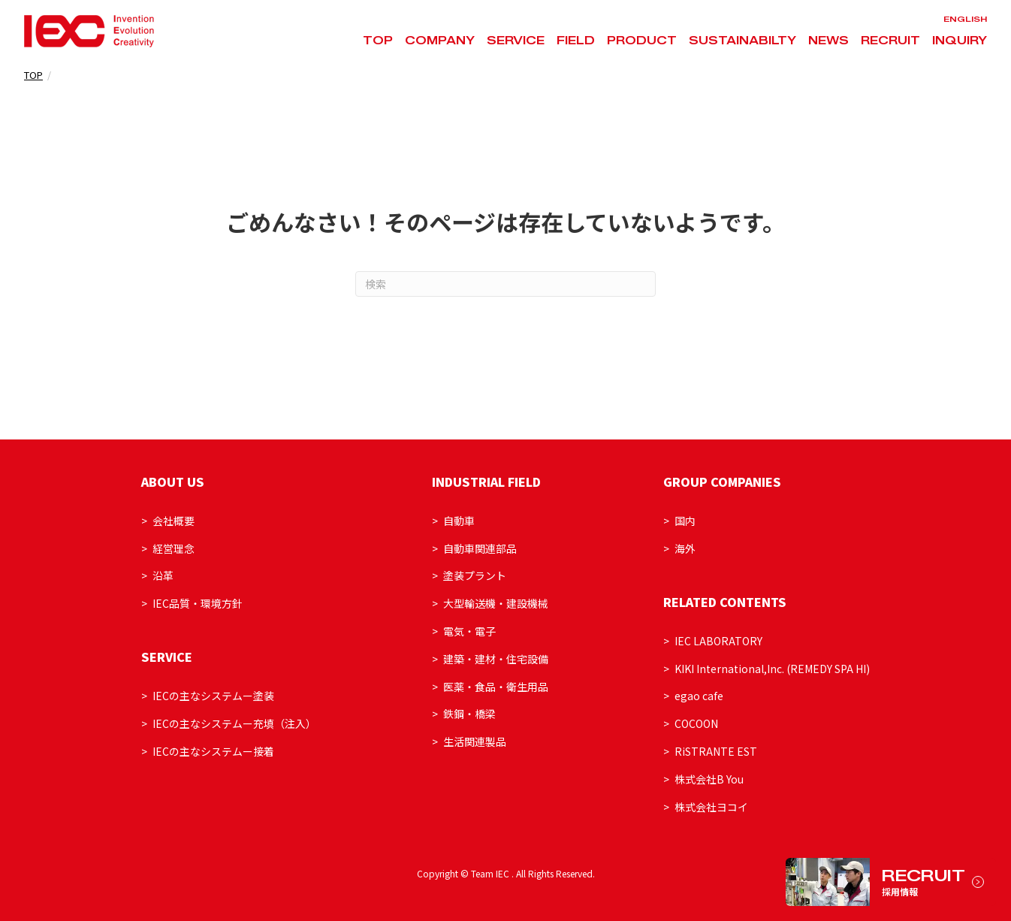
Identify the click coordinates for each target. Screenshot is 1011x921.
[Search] (505, 284)
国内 (685, 520)
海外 (685, 548)
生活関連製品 (474, 741)
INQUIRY (959, 41)
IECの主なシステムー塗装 (213, 695)
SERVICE (516, 41)
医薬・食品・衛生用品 (495, 686)
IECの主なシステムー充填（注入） (234, 723)
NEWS (828, 41)
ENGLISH (965, 19)
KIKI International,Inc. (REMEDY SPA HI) (772, 668)
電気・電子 (469, 631)
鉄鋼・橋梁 (469, 713)
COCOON (696, 723)
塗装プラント (474, 575)
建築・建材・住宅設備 (495, 658)
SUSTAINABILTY (742, 41)
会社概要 (173, 520)
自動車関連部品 (480, 548)
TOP (378, 41)
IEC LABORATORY (718, 640)
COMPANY (440, 41)
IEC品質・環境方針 (197, 603)
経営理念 (173, 548)
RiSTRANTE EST (716, 751)
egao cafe (699, 695)
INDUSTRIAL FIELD (486, 482)
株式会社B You (709, 779)
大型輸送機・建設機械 (495, 603)
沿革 (163, 575)
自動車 (459, 520)
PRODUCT (642, 41)
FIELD (576, 41)
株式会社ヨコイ (711, 806)
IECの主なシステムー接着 (213, 751)
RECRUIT (890, 41)
